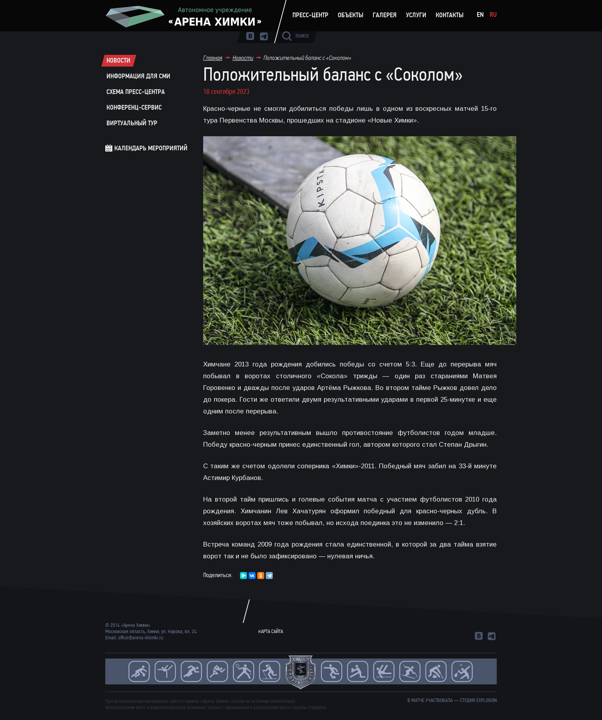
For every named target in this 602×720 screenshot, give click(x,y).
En (480, 15)
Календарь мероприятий (150, 148)
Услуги (416, 15)
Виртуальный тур (131, 123)
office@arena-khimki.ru (140, 638)
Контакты (449, 15)
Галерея (385, 15)
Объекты (350, 15)
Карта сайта (270, 631)
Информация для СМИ (138, 76)
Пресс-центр (310, 15)
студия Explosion (478, 700)
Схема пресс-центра (135, 92)
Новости (118, 61)
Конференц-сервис (134, 108)
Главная (212, 57)
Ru (493, 15)
